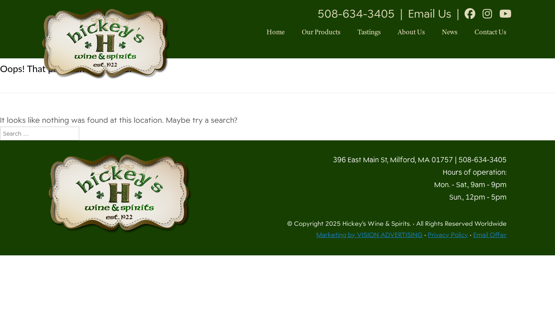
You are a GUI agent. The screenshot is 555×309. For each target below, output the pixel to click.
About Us (411, 33)
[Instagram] (487, 13)
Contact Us (490, 33)
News (449, 33)
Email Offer (490, 235)
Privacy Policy (448, 235)
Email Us (429, 13)
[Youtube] (505, 13)
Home (276, 33)
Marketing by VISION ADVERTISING (369, 235)
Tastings (369, 33)
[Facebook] (469, 13)
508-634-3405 (356, 13)
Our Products (321, 33)
